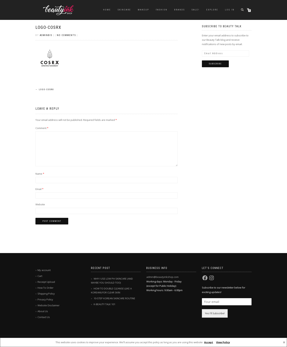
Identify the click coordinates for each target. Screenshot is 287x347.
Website (40, 204)
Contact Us (44, 317)
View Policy (223, 342)
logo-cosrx (48, 27)
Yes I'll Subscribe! (215, 313)
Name (39, 173)
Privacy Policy (45, 299)
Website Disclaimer (49, 305)
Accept (208, 342)
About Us (43, 311)
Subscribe (215, 64)
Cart (40, 276)
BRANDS (179, 10)
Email (39, 189)
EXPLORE (212, 10)
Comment (41, 128)
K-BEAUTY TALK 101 (104, 304)
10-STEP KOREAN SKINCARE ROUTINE (114, 298)
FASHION (161, 10)
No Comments (66, 35)
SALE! (195, 10)
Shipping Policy (46, 293)
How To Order (45, 287)
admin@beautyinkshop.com (162, 277)
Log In (229, 10)
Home (107, 10)
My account (44, 270)
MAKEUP (143, 10)
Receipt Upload (46, 282)
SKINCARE (124, 10)
